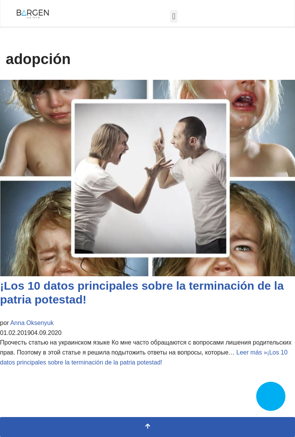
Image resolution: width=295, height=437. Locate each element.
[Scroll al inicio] (147, 427)
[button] (173, 16)
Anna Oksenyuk (32, 323)
